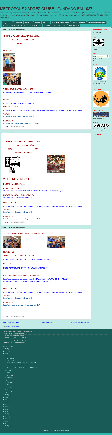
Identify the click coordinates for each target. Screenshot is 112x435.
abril (8, 384)
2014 (6, 414)
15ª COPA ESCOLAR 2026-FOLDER (14, 25)
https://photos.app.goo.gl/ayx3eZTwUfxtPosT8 (25, 268)
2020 (6, 399)
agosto (8, 375)
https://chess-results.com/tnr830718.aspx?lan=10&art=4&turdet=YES (28, 259)
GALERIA (46, 23)
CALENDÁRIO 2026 (35, 25)
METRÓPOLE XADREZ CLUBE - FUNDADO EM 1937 (46, 9)
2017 (6, 406)
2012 (6, 418)
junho (8, 380)
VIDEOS (37, 23)
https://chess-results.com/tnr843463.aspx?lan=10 (18, 197)
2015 (6, 411)
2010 (6, 423)
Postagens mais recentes (12, 322)
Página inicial (7, 23)
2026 (6, 349)
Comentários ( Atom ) (14, 326)
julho (8, 377)
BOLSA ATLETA (74, 25)
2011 (6, 421)
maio (8, 382)
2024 (6, 353)
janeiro (8, 392)
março (8, 387)
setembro (9, 372)
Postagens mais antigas (80, 322)
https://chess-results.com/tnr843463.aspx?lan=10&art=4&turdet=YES (28, 93)
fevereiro (9, 389)
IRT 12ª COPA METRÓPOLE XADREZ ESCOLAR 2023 (21, 367)
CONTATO (28, 23)
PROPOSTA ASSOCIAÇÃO (96, 23)
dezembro (9, 358)
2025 (6, 351)
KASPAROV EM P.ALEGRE (60, 23)
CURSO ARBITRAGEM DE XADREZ (55, 25)
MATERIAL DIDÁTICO (78, 23)
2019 (6, 402)
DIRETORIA (18, 23)
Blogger (67, 430)
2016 (6, 409)
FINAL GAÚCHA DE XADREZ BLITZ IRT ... (20, 365)
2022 (6, 395)
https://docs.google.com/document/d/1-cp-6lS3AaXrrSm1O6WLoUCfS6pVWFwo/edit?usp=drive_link (33, 191)
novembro (9, 360)
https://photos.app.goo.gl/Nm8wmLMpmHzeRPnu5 (21, 103)
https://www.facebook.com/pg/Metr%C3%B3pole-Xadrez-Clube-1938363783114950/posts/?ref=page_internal (42, 110)
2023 (6, 356)
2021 (6, 397)
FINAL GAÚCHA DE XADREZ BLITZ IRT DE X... (21, 362)
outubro (9, 370)
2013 (6, 416)
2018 (6, 404)
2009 (6, 426)
